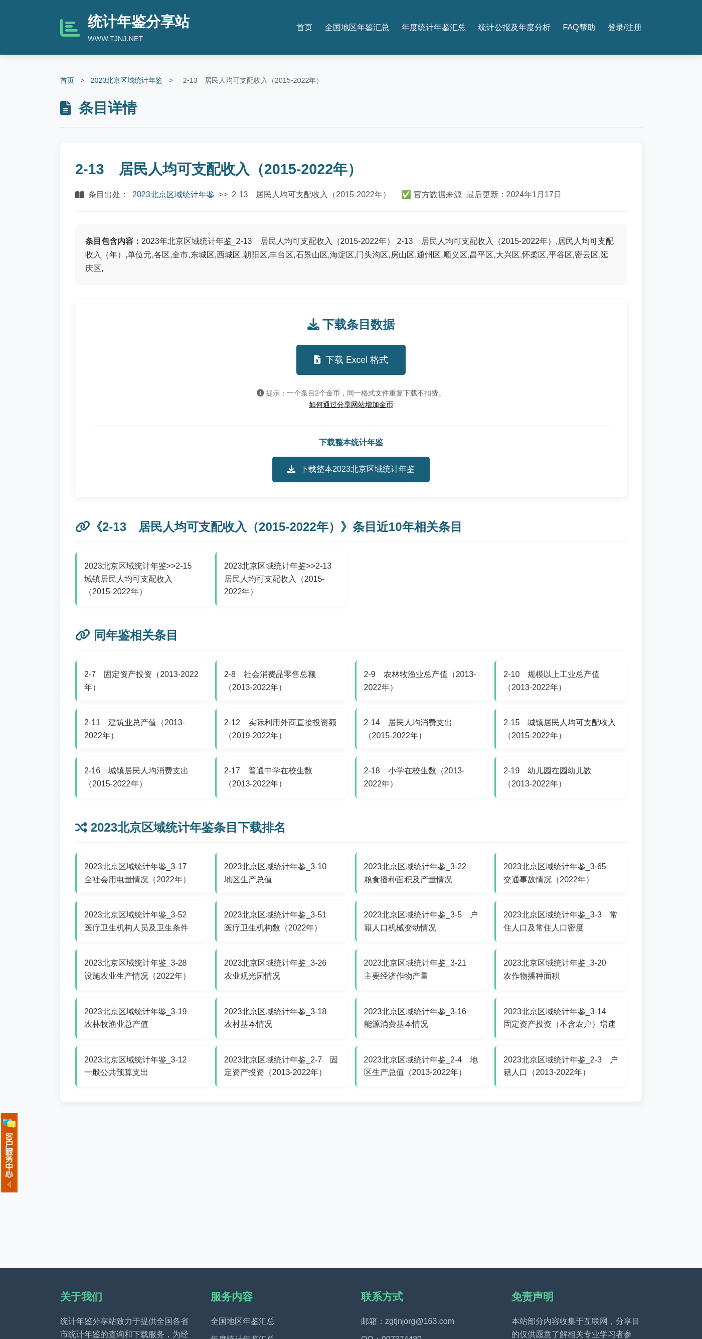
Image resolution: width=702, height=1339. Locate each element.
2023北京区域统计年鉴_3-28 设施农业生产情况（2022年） (139, 969)
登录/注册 (625, 27)
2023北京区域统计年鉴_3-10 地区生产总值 (279, 873)
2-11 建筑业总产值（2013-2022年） (134, 729)
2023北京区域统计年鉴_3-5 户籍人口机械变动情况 (421, 921)
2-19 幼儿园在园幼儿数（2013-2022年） (547, 777)
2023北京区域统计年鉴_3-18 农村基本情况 (279, 1018)
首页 (304, 27)
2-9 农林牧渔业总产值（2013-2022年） (420, 681)
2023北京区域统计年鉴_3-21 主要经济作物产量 (419, 969)
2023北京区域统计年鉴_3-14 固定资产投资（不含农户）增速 (559, 1018)
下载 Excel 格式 (351, 360)
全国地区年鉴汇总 (357, 27)
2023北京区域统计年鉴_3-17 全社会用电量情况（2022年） (139, 873)
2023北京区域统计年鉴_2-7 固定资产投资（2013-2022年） (281, 1066)
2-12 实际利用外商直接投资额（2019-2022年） (280, 729)
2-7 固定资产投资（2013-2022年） (141, 681)
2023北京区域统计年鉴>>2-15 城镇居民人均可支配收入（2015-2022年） (142, 579)
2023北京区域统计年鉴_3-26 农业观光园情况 (279, 969)
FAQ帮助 (579, 27)
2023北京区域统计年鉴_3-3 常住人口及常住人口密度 (560, 921)
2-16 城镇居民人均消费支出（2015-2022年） (136, 777)
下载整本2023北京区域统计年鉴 (351, 469)
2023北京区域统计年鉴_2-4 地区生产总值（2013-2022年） (421, 1066)
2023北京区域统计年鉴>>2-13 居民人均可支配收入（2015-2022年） (281, 579)
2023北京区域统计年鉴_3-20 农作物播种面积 (558, 969)
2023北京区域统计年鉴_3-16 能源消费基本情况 (419, 1018)
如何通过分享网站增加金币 (351, 404)
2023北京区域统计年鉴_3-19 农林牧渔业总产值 (139, 1018)
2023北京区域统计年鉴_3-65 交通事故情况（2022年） (558, 873)
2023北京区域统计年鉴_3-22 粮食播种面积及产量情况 (419, 873)
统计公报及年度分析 (514, 27)
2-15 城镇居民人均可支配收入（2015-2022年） (559, 729)
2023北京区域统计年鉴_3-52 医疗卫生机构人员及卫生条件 (139, 921)
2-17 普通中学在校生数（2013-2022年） (268, 777)
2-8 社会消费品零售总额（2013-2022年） (270, 681)
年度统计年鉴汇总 (434, 27)
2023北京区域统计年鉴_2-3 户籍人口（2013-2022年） (560, 1066)
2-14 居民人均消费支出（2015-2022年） (408, 729)
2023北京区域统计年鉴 (126, 80)
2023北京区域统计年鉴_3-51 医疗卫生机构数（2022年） (279, 921)
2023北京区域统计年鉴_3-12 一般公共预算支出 (139, 1066)
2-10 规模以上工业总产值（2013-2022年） (551, 681)
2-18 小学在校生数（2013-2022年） (414, 777)
